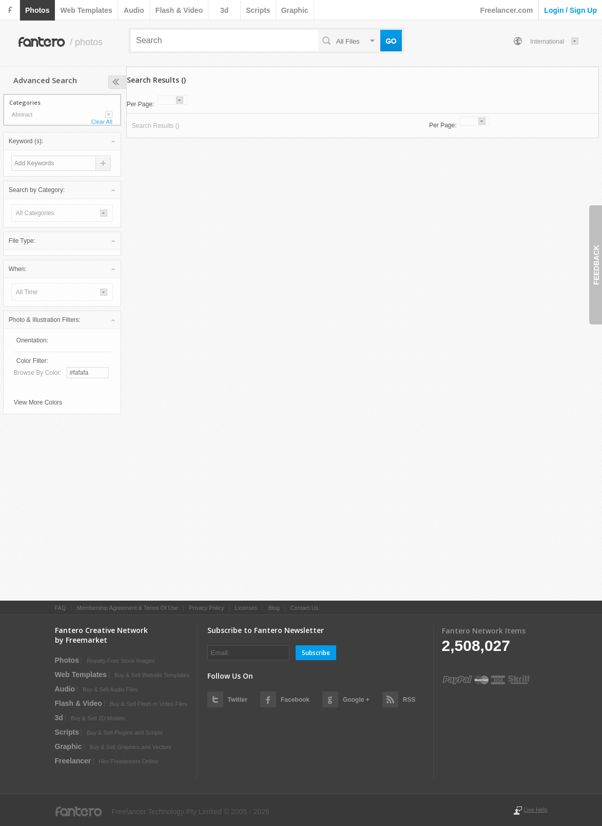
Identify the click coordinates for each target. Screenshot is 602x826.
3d (224, 10)
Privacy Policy (206, 608)
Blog (273, 608)
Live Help (536, 809)
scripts (258, 10)
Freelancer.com (506, 10)
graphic (294, 10)
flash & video (179, 10)
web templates (86, 10)
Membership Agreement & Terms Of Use (127, 608)
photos (37, 10)
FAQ (60, 608)
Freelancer (73, 761)
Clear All (101, 122)
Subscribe (316, 652)
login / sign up (570, 10)
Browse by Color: (38, 372)
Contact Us (304, 608)
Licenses (246, 608)
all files (348, 41)
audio (134, 10)
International (547, 41)
